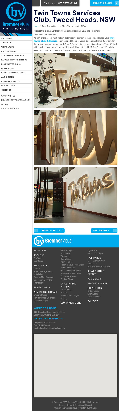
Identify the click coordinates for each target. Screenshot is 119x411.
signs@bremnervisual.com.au (52, 328)
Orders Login (93, 291)
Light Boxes (93, 250)
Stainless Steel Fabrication (99, 266)
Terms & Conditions (75, 405)
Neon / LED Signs (95, 253)
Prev (52, 230)
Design (37, 268)
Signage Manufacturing (43, 277)
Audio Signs (7, 77)
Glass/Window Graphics (71, 270)
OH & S (4, 104)
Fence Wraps (66, 290)
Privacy (62, 405)
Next (101, 230)
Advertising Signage (12, 55)
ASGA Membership (10, 108)
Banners (64, 292)
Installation (38, 274)
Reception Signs (41, 301)
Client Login (8, 85)
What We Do (7, 47)
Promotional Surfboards (71, 273)
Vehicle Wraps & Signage (44, 298)
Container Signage (68, 276)
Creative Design (40, 295)
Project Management (42, 271)
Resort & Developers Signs (72, 265)
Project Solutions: (42, 31)
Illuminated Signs (11, 64)
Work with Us (8, 96)
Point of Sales (66, 262)
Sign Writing (66, 259)
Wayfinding (65, 256)
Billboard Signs (67, 250)
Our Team (38, 258)
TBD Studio (92, 408)
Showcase (6, 38)
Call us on (60, 3)
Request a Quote (10, 81)
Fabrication (7, 68)
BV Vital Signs (8, 51)
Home (36, 26)
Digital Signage (94, 297)
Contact (6, 90)
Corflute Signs (67, 279)
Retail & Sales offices (13, 72)
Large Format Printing (14, 60)
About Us (6, 42)
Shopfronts (65, 253)
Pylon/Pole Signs (68, 268)
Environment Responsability (15, 100)
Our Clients (38, 261)
